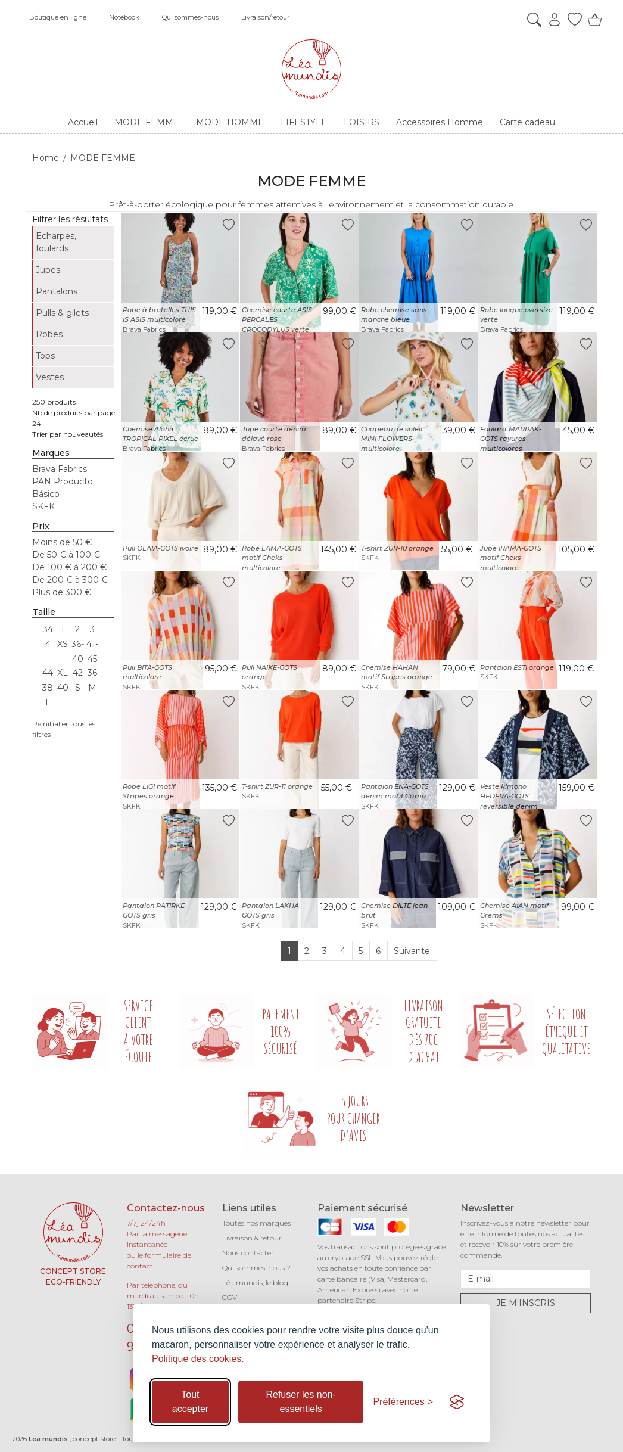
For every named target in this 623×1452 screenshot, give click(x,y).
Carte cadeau (527, 122)
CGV (229, 1297)
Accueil (83, 122)
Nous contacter (248, 1252)
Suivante (412, 951)
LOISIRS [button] (361, 122)
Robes (49, 334)
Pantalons (56, 291)
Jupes (48, 270)
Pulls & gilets (62, 312)
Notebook (124, 17)
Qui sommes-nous (190, 17)
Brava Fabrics (59, 469)
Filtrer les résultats (70, 219)
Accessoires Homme (439, 122)
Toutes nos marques (256, 1222)
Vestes (50, 377)
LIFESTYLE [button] (304, 122)
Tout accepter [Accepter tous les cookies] (190, 1401)
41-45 (92, 645)
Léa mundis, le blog (255, 1282)
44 (47, 672)
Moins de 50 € (62, 542)
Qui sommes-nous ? (256, 1267)
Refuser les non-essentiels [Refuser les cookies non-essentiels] (300, 1401)
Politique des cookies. (198, 1359)
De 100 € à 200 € (69, 567)
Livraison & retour (252, 1237)
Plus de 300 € (61, 592)
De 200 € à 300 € (70, 579)
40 (62, 687)
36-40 (77, 645)
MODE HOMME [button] (230, 122)
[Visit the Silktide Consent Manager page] (457, 1402)
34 (48, 629)
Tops (45, 355)
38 (47, 687)
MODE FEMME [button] (146, 122)
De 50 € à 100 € (66, 554)
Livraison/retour (265, 17)
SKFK (43, 506)
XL (62, 672)
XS (62, 644)
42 (78, 672)
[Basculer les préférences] (403, 1402)
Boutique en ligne (57, 17)
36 (92, 672)
